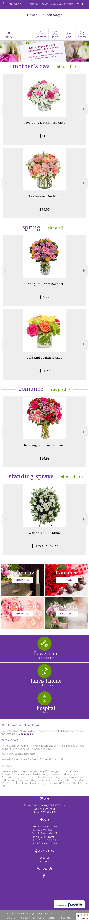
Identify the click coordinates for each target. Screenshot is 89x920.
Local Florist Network (49, 917)
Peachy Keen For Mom (44, 196)
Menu (9, 36)
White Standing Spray (44, 532)
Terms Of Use (11, 917)
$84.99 (45, 458)
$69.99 (44, 297)
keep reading (25, 733)
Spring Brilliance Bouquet (44, 284)
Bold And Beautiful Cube (44, 357)
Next (84, 109)
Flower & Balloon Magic (44, 15)
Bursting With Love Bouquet (44, 445)
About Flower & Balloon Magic (20, 725)
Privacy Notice (28, 917)
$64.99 (45, 209)
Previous (4, 109)
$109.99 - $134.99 (44, 546)
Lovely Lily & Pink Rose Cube (44, 122)
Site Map (67, 917)
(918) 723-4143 (15, 3)
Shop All (65, 67)
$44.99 (45, 371)
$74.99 (44, 136)
